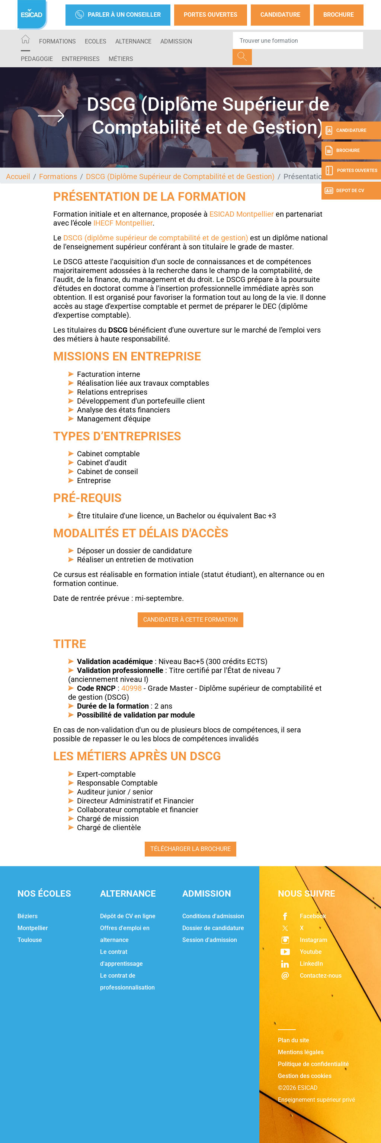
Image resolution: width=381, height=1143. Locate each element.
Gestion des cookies (305, 1075)
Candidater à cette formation (190, 619)
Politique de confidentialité (313, 1064)
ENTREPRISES (81, 58)
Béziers (27, 916)
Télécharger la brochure (190, 848)
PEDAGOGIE (37, 58)
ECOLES (95, 41)
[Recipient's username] (298, 40)
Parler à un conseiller (118, 15)
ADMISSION (176, 41)
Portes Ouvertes (210, 14)
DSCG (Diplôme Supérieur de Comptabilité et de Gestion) (180, 176)
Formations (57, 41)
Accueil (18, 176)
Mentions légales (301, 1052)
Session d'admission (209, 939)
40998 (131, 688)
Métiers (121, 58)
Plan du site (293, 1040)
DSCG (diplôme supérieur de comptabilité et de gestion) (155, 237)
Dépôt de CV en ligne (128, 916)
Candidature (280, 14)
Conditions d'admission (213, 916)
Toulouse (29, 939)
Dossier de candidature (213, 928)
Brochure (338, 14)
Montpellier (32, 928)
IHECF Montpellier (123, 222)
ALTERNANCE (133, 41)
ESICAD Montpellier (241, 214)
